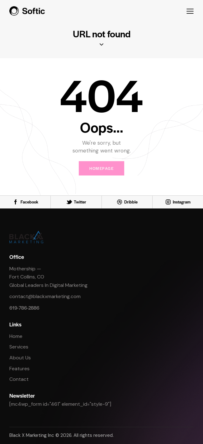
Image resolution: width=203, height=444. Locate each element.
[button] (190, 11)
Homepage (101, 168)
